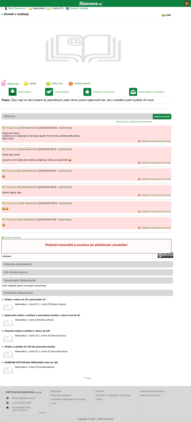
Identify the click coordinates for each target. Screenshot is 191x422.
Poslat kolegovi (62, 92)
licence (99, 399)
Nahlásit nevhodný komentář (154, 141)
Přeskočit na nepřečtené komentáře (134, 121)
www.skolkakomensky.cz (153, 391)
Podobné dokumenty (18, 292)
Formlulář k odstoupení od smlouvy (68, 399)
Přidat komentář (11, 237)
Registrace (56, 391)
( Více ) (42, 412)
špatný (33, 83)
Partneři (100, 391)
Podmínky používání (61, 395)
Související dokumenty (20, 280)
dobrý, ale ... (58, 83)
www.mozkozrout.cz (151, 395)
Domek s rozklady (77, 8)
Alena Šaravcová (14, 8)
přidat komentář (162, 116)
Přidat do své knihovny (104, 92)
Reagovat (9, 127)
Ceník (54, 403)
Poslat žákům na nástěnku (152, 92)
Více (87, 378)
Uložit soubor (24, 92)
